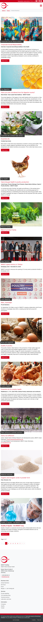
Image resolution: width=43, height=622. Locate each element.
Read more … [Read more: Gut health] (5, 198)
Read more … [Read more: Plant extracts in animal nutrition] (5, 445)
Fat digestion (5, 89)
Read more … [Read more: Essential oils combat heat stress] (5, 150)
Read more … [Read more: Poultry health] (5, 403)
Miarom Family (6, 227)
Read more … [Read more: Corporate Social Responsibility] (5, 60)
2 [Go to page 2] (8, 543)
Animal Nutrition (5, 582)
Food (2, 586)
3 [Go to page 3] (10, 543)
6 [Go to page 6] (17, 543)
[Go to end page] (24, 543)
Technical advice (5, 597)
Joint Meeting (5, 299)
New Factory (5, 261)
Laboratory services (6, 599)
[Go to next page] (22, 543)
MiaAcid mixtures (6, 474)
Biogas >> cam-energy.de (7, 588)
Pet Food (3, 584)
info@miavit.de (5, 576)
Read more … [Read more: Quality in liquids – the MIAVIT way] (5, 534)
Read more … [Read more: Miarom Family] (5, 232)
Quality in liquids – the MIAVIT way (12, 522)
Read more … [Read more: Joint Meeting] (5, 313)
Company (3, 604)
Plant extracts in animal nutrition (11, 432)
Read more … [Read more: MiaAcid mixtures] (5, 493)
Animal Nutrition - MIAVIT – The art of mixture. (4, 5)
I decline (34, 619)
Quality (3, 606)
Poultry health (5, 386)
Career (2, 608)
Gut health (4, 179)
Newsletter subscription (24, 1)
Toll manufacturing (5, 595)
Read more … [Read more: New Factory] (5, 274)
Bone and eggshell (7, 342)
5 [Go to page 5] (15, 543)
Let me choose (16, 619)
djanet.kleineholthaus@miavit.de (15, 439)
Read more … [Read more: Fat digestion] (5, 107)
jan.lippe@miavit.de (6, 442)
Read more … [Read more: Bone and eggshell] (5, 357)
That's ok (39, 619)
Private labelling (5, 593)
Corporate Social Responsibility (11, 41)
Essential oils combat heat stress (12, 135)
